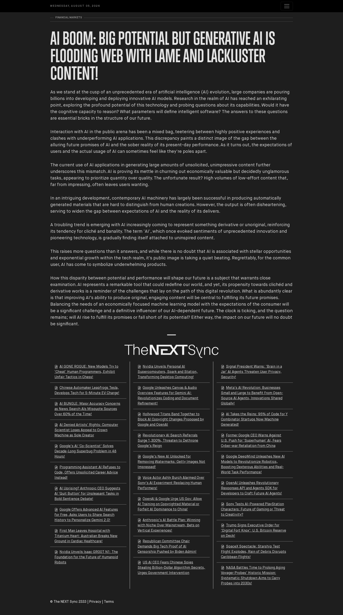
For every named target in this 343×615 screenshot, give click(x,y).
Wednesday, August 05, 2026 (75, 6)
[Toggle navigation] (287, 6)
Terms (109, 602)
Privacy (95, 602)
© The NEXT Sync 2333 (68, 602)
